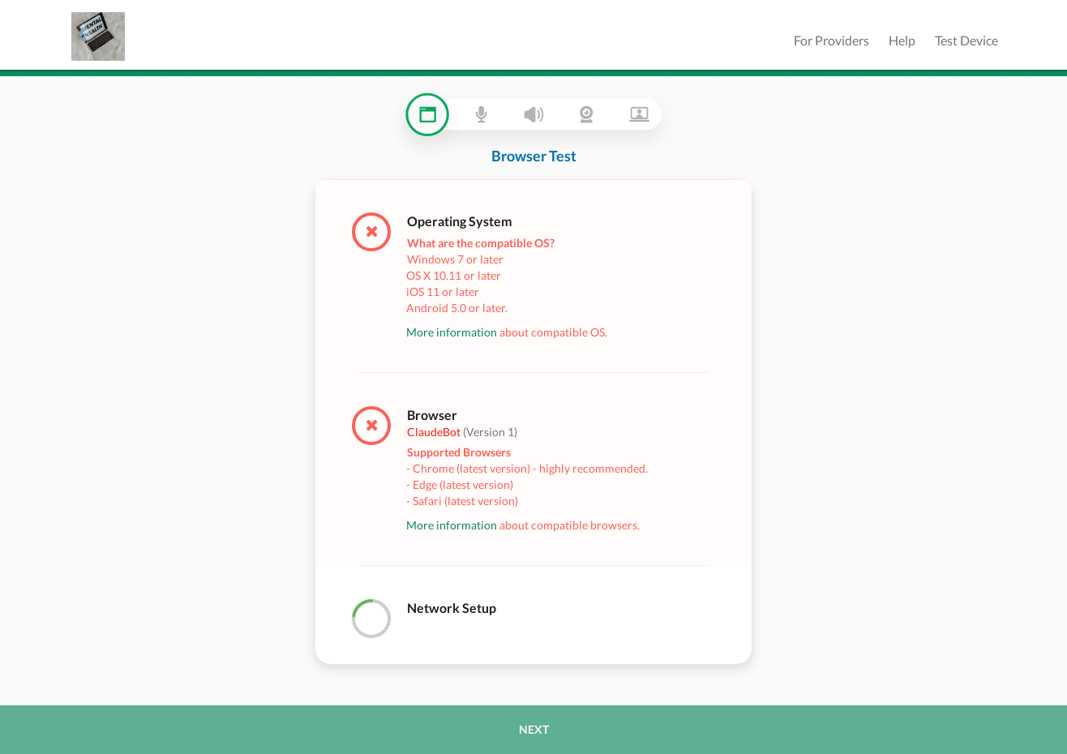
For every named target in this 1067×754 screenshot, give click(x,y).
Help (902, 40)
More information (451, 332)
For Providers (831, 40)
